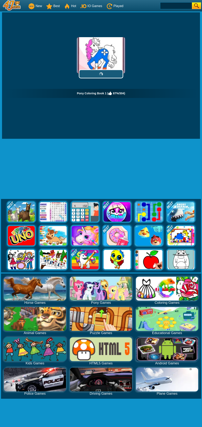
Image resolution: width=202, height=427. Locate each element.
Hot (70, 6)
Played (114, 6)
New (35, 6)
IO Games (91, 6)
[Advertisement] (101, 169)
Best (53, 6)
